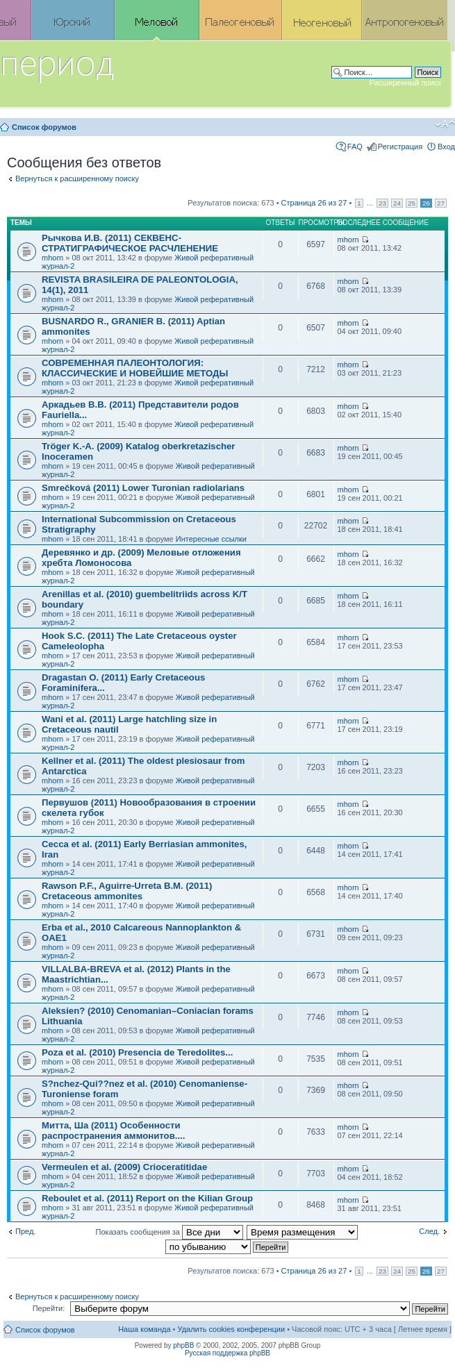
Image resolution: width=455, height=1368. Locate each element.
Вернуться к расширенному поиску (77, 178)
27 (441, 203)
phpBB (183, 1345)
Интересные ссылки (211, 539)
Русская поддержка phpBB (227, 1353)
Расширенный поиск (405, 82)
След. (429, 1231)
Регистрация (400, 146)
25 (411, 203)
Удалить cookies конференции (232, 1329)
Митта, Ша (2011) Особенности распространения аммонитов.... (113, 1130)
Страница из (314, 203)
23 (382, 203)
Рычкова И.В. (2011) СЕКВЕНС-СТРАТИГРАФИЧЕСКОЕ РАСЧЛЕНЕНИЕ (130, 243)
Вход (446, 146)
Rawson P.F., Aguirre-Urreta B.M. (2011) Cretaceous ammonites (127, 891)
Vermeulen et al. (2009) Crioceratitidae (124, 1167)
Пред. (25, 1231)
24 (397, 203)
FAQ (355, 146)
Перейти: (49, 1308)
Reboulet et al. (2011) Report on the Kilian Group (147, 1198)
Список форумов (44, 127)
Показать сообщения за (169, 1232)
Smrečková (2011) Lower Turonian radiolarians (143, 488)
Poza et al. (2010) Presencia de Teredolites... (137, 1052)
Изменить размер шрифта (445, 124)
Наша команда (144, 1329)
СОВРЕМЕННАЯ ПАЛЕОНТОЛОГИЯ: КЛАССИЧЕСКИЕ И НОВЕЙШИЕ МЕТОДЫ (135, 368)
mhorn (52, 257)
